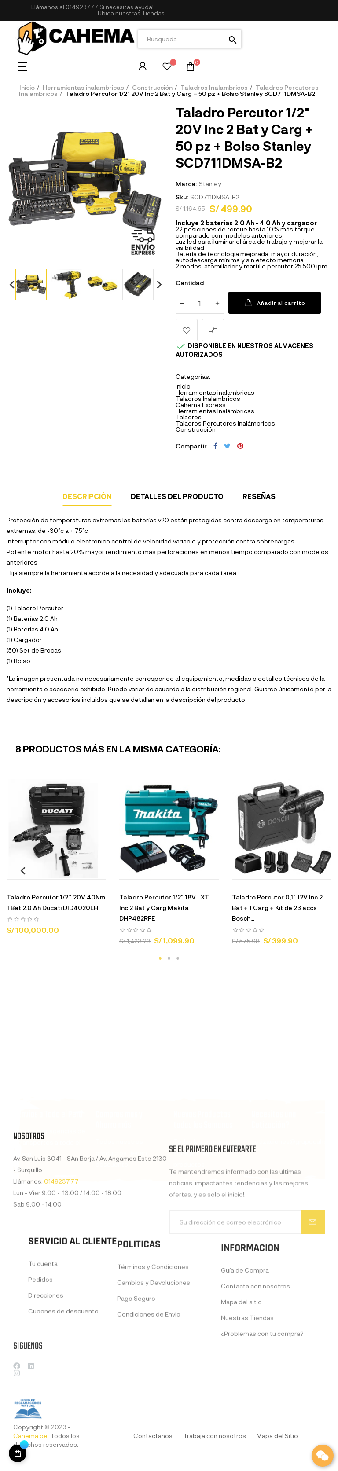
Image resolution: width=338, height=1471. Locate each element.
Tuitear (227, 445)
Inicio (183, 386)
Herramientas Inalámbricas (215, 411)
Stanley (210, 183)
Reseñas (259, 496)
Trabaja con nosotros (214, 1435)
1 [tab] (160, 958)
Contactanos (153, 1435)
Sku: (182, 197)
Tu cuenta (43, 1324)
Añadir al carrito (274, 302)
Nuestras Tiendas (247, 1387)
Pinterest (240, 445)
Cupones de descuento (63, 1372)
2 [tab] (169, 958)
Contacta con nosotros (255, 1356)
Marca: (186, 183)
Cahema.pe (30, 1435)
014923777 (82, 7)
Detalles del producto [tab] (177, 496)
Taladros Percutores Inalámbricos (225, 423)
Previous (8, 284)
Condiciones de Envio (148, 1380)
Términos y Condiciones (153, 1333)
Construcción (196, 429)
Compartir (215, 445)
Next (155, 284)
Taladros (189, 417)
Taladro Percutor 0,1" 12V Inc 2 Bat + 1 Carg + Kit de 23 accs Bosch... (277, 907)
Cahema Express (201, 404)
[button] (131, 13)
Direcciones (45, 1356)
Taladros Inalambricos (208, 398)
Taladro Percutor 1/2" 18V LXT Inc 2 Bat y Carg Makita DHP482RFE (164, 907)
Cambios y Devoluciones (153, 1349)
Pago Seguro (136, 1364)
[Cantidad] (200, 303)
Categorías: (193, 377)
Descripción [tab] (86, 496)
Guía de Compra (245, 1340)
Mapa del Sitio (277, 1435)
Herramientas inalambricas (215, 392)
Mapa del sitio (241, 1372)
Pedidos (40, 1340)
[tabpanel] (56, 861)
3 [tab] (177, 958)
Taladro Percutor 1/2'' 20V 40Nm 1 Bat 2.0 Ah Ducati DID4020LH (56, 902)
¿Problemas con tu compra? (262, 1403)
